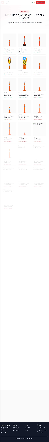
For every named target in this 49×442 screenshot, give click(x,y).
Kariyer (26, 430)
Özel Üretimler (16, 430)
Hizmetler (27, 428)
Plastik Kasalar (16, 427)
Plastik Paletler (16, 428)
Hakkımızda (27, 427)
